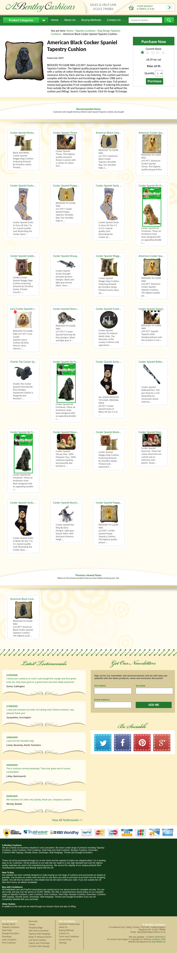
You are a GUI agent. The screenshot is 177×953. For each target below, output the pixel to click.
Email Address (102, 699)
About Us (70, 19)
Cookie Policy (65, 939)
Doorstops (7, 936)
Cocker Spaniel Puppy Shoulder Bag (72, 185)
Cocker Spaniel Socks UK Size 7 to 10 (30, 185)
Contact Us (114, 19)
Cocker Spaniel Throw (65, 132)
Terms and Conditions (69, 936)
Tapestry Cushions (85, 30)
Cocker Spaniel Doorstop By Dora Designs (76, 308)
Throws (32, 924)
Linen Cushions (9, 939)
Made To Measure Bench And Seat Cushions (40, 938)
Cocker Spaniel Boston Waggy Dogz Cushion (34, 132)
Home (54, 19)
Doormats (33, 921)
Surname (140, 685)
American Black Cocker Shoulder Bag (116, 132)
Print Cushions (9, 943)
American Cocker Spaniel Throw (156, 132)
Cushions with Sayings (39, 946)
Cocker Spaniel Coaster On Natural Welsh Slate (122, 308)
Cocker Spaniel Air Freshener (155, 185)
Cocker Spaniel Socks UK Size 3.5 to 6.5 (117, 361)
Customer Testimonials (69, 924)
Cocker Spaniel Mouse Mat (68, 432)
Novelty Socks (8, 924)
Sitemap (63, 943)
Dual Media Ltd (158, 942)
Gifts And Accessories (39, 930)
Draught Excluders (10, 933)
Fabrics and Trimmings (39, 943)
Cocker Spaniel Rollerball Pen (155, 361)
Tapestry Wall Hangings (39, 934)
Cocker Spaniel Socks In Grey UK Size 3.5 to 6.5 (122, 185)
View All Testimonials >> (67, 820)
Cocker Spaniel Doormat (152, 432)
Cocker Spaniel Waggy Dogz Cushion (116, 256)
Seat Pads (7, 930)
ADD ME (153, 704)
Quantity (149, 73)
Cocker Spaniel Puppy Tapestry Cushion (117, 502)
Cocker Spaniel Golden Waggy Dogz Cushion (34, 256)
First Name (100, 685)
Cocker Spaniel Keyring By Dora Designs (75, 502)
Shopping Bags (36, 927)
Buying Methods (91, 19)
